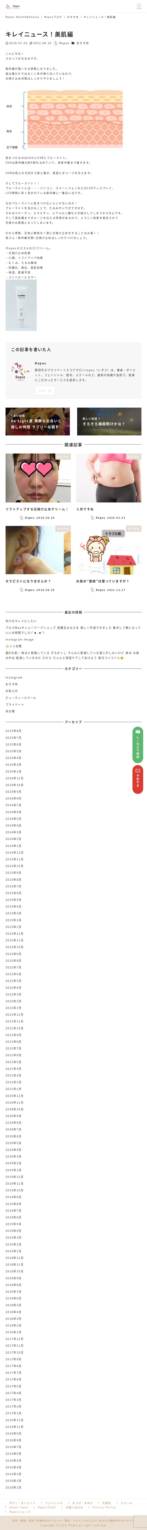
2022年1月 (14, 1008)
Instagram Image (20, 639)
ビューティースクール (21, 698)
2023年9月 (14, 873)
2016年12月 (15, 1420)
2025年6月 (14, 744)
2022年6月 (14, 974)
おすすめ (83, 43)
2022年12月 (15, 933)
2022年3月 (14, 994)
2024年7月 (14, 805)
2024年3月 (14, 832)
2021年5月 (14, 1062)
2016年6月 (14, 1454)
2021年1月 (14, 1089)
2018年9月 (14, 1278)
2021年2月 (14, 1082)
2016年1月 (14, 1487)
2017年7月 (14, 1372)
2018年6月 (14, 1298)
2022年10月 (15, 947)
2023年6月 (14, 893)
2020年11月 (15, 1102)
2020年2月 (14, 1163)
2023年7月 (14, 886)
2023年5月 (14, 900)
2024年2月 (14, 839)
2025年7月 (14, 738)
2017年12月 (15, 1339)
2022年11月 (15, 940)
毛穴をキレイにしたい (21, 621)
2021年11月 (15, 1021)
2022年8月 (14, 960)
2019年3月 (14, 1237)
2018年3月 (14, 1319)
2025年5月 (14, 751)
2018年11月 (15, 1264)
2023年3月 (14, 913)
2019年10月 (15, 1190)
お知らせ (12, 691)
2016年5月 (14, 1460)
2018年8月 (14, 1285)
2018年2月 (14, 1325)
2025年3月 (14, 764)
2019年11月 (15, 1183)
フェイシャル (54, 1503)
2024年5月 (14, 819)
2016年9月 (14, 1433)
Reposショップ (20, 1511)
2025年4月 (14, 758)
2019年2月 (14, 1244)
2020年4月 (14, 1150)
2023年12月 (15, 852)
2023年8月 (14, 879)
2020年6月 (14, 1136)
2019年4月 (14, 1231)
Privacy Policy (104, 1507)
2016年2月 (14, 1481)
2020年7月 (14, 1129)
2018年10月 (15, 1271)
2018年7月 (14, 1291)
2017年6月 (14, 1379)
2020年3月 (14, 1156)
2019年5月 (14, 1224)
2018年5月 (14, 1305)
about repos (19, 1507)
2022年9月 (14, 954)
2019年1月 (14, 1251)
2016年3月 (14, 1474)
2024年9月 (14, 792)
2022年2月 (14, 1001)
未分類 (10, 711)
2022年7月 (14, 967)
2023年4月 (14, 906)
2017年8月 (14, 1366)
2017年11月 (15, 1345)
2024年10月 (15, 785)
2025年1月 (14, 771)
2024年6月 (14, 812)
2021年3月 (14, 1075)
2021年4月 (14, 1069)
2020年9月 (14, 1116)
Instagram (14, 677)
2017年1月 (14, 1413)
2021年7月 (14, 1048)
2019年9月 (14, 1197)
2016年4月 (14, 1467)
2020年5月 (14, 1143)
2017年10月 (15, 1352)
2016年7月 (14, 1447)
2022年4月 (14, 988)
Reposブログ (47, 1507)
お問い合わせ (74, 1507)
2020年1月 (14, 1170)
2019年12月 (15, 1177)
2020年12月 (15, 1096)
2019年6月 (14, 1217)
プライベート (15, 704)
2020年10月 (15, 1109)
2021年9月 (14, 1035)
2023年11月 (15, 859)
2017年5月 (14, 1386)
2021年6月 (14, 1055)
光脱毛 (106, 1503)
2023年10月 (15, 866)
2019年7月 (14, 1210)
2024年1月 (14, 846)
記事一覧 (45, 390)
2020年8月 (14, 1123)
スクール (127, 1503)
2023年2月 (14, 920)
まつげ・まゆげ (82, 1503)
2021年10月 (15, 1028)
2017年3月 (14, 1400)
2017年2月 (14, 1406)
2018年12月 (15, 1258)
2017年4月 (14, 1393)
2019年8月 (14, 1204)
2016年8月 (14, 1440)
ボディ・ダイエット (22, 1503)
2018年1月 (14, 1332)
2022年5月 (14, 981)
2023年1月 (14, 927)
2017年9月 (14, 1359)
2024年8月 (14, 798)
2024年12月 (15, 778)
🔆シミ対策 (14, 646)
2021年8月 (14, 1041)
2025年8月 (14, 731)
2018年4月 (14, 1312)
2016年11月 (15, 1427)
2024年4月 (14, 825)
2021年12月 (15, 1014)
